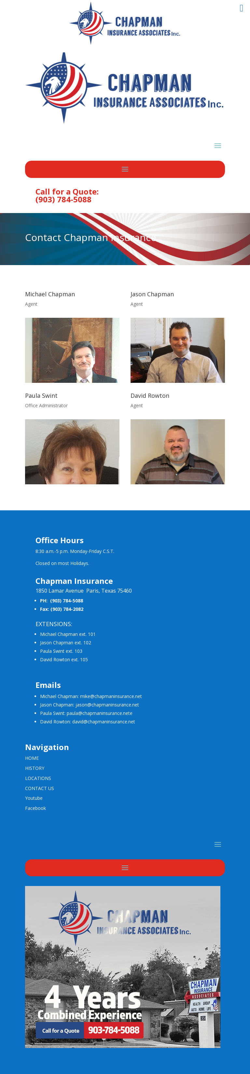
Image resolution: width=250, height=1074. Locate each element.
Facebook (35, 808)
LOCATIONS (38, 778)
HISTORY (34, 768)
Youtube (34, 798)
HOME (32, 758)
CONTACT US (39, 788)
